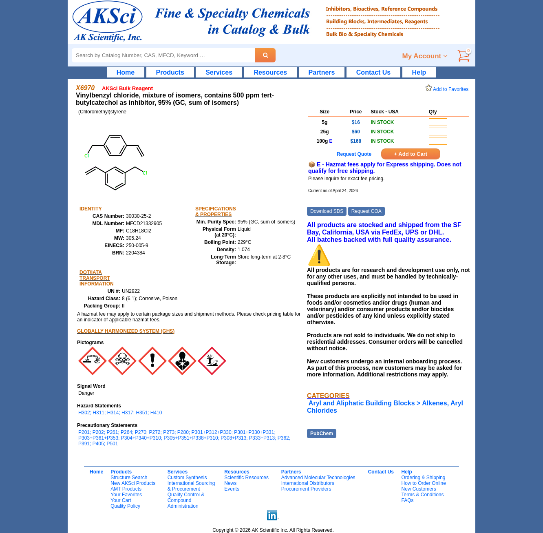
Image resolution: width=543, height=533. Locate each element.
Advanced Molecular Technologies (318, 477)
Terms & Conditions (422, 495)
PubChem (321, 433)
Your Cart (120, 500)
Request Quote (354, 154)
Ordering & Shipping (423, 477)
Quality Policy (125, 506)
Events (231, 489)
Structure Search (128, 477)
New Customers (418, 489)
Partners (322, 72)
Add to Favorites (448, 89)
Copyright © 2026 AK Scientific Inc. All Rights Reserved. (273, 530)
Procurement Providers (306, 489)
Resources (270, 72)
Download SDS (326, 211)
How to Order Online (423, 483)
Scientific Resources (246, 477)
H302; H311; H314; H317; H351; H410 (120, 413)
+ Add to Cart (411, 154)
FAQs (407, 500)
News (230, 483)
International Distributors (307, 483)
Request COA (366, 211)
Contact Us (373, 72)
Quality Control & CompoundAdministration (186, 500)
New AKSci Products (132, 483)
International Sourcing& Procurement (191, 486)
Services (218, 72)
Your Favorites (126, 495)
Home (126, 72)
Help (419, 72)
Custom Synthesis (187, 477)
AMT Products (125, 489)
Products (170, 72)
